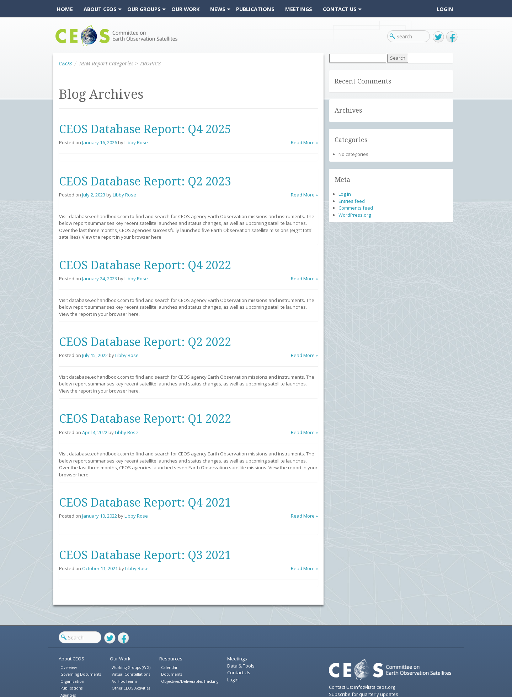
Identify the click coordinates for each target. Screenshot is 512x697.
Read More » (304, 142)
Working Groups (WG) (131, 667)
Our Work (120, 658)
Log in (344, 194)
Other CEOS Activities (131, 688)
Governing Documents (80, 674)
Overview (68, 667)
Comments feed (355, 208)
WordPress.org (354, 215)
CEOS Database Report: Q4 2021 (145, 502)
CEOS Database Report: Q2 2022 (145, 342)
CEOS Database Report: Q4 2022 (145, 265)
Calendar (169, 667)
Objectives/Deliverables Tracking (189, 681)
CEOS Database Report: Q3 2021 (145, 555)
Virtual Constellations (131, 674)
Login (445, 8)
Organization (72, 681)
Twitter (438, 37)
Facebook (452, 37)
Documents (171, 674)
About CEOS (71, 658)
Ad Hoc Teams (124, 681)
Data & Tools (241, 666)
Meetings (237, 658)
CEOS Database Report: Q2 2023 (145, 181)
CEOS (65, 63)
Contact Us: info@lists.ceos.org (362, 687)
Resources (170, 658)
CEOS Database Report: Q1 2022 (145, 419)
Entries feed (351, 201)
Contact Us (238, 672)
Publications (71, 688)
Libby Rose (136, 142)
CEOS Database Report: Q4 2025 (145, 129)
